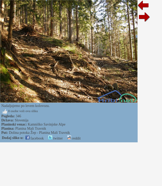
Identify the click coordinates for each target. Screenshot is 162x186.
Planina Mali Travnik (30, 128)
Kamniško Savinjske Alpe (46, 124)
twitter (55, 138)
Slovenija (22, 120)
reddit (74, 138)
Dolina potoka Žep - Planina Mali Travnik (39, 133)
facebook (34, 138)
